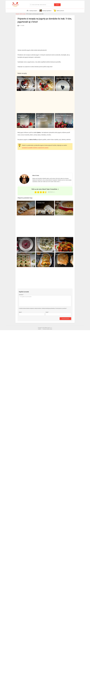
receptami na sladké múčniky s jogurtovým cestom (35, 147)
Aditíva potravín (59, 10)
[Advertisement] (45, 36)
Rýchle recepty (22, 13)
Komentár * (21, 294)
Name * (20, 312)
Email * (47, 312)
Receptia (17, 13)
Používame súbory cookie (47, 329)
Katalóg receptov (31, 10)
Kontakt (39, 329)
